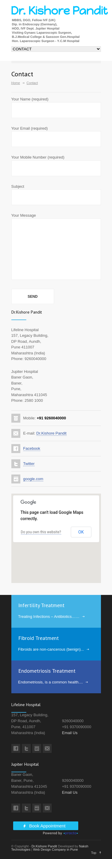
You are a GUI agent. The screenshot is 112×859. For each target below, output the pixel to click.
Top (93, 853)
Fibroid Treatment (38, 638)
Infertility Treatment (41, 605)
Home (15, 83)
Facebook (31, 448)
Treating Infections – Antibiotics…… (48, 616)
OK (81, 532)
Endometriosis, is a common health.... (50, 682)
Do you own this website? (41, 532)
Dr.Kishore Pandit (51, 433)
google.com (33, 479)
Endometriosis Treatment (47, 670)
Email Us (70, 733)
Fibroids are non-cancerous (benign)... (51, 649)
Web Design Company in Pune (55, 849)
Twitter (29, 463)
